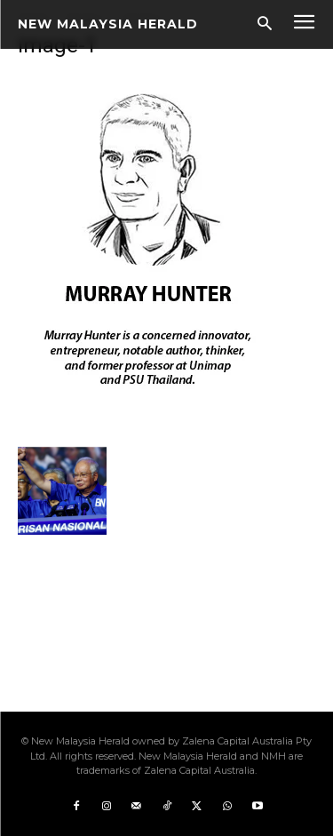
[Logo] (108, 24)
